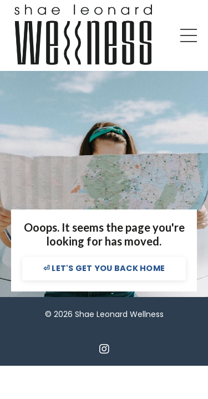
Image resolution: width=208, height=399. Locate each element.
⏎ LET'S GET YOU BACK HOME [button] (104, 268)
